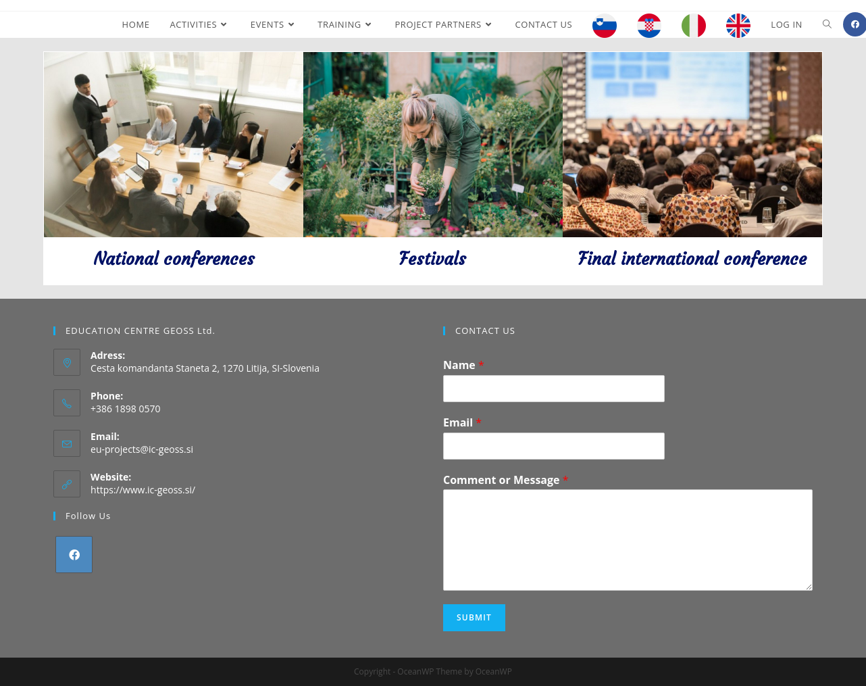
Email (462, 423)
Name (463, 365)
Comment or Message (506, 480)
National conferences (174, 259)
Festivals (432, 259)
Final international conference (692, 259)
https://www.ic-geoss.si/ (143, 489)
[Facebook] (74, 554)
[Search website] (827, 24)
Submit (474, 617)
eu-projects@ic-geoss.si (142, 449)
